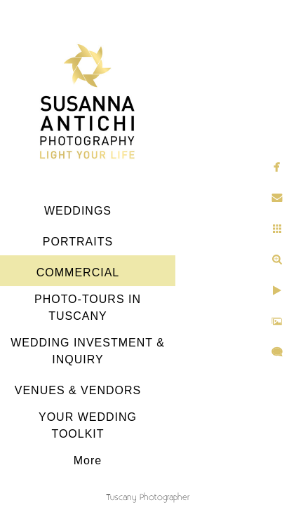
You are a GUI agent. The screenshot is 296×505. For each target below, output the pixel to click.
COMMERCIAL (77, 272)
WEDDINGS (78, 211)
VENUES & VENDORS (78, 390)
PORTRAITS (78, 242)
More (88, 460)
